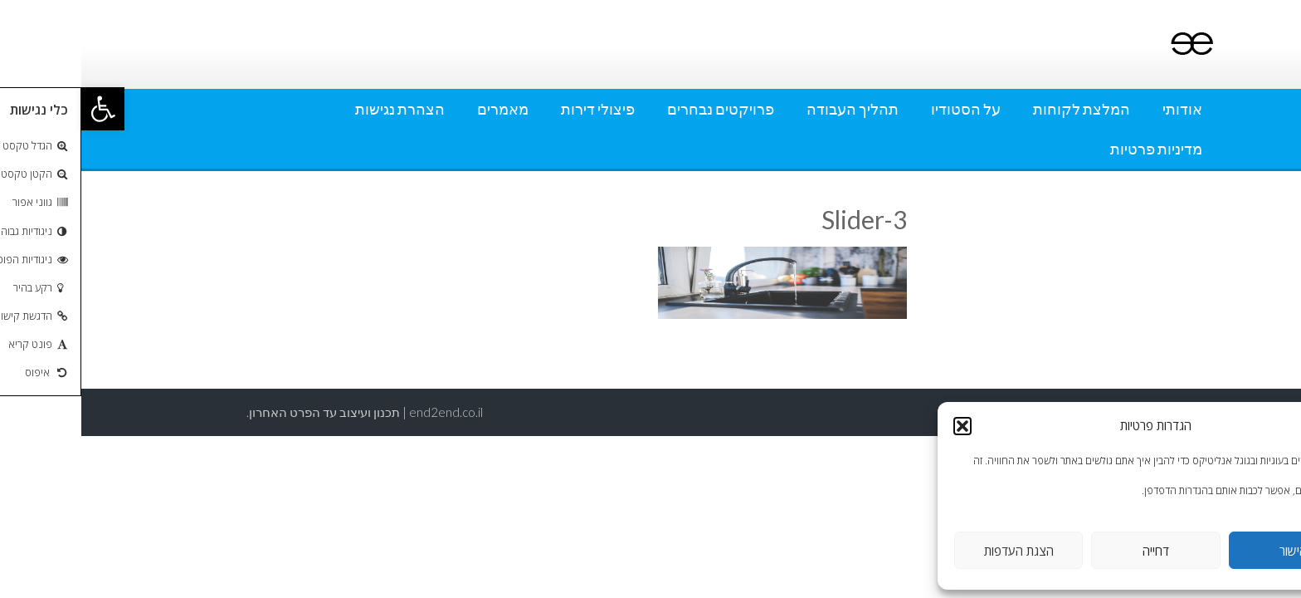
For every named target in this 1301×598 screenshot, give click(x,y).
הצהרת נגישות (318, 109)
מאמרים (421, 109)
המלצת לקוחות (1000, 109)
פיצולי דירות (516, 109)
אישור (1211, 550)
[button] (21, 108)
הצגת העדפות (937, 550)
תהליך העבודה (771, 109)
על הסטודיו (884, 109)
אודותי (1101, 109)
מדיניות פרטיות (1075, 149)
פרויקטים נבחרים (639, 109)
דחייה (1074, 550)
